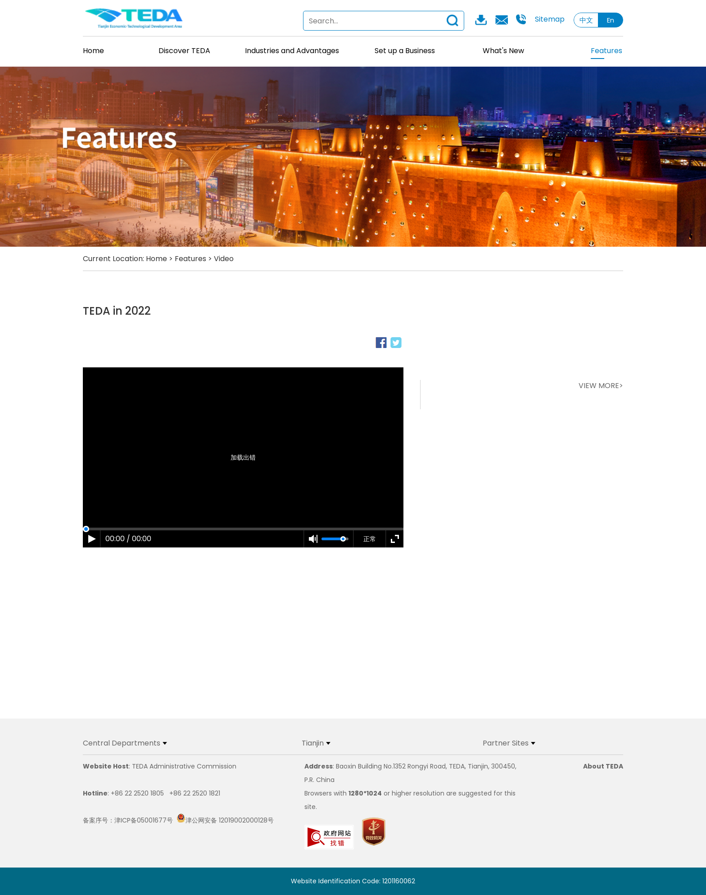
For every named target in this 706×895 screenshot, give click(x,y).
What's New (503, 50)
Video (224, 258)
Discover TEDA (184, 50)
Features (606, 52)
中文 (586, 20)
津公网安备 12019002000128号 (225, 820)
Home (93, 50)
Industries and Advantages (292, 50)
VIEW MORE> (601, 385)
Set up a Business (405, 50)
